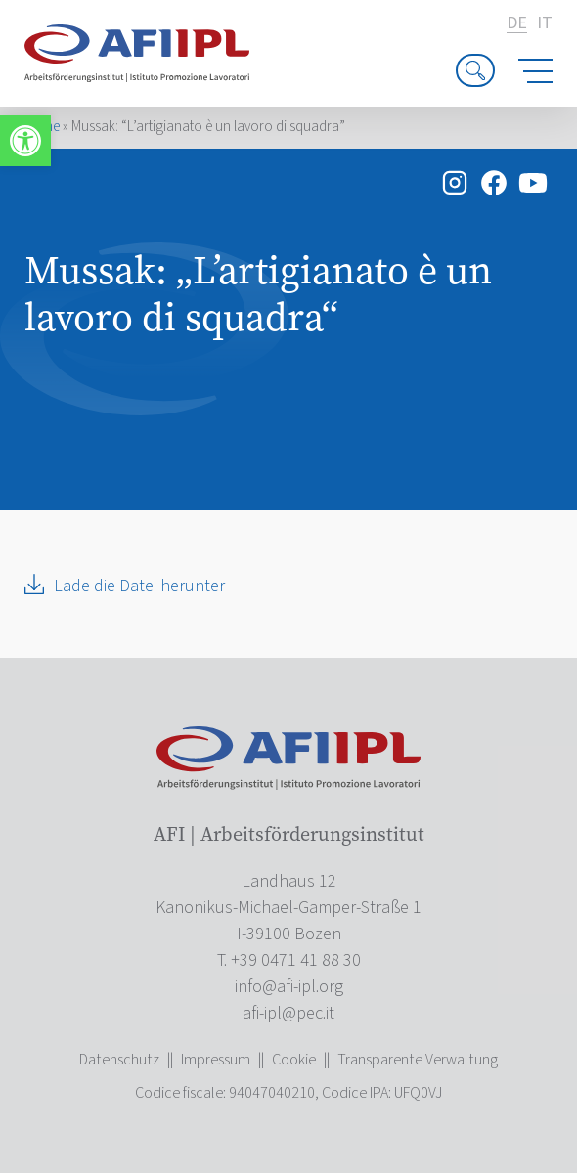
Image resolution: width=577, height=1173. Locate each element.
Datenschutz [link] (119, 1059)
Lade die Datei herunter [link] (139, 586)
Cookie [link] (294, 1059)
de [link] (517, 24)
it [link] (545, 23)
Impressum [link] (215, 1059)
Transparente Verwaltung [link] (417, 1059)
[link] (25, 140)
